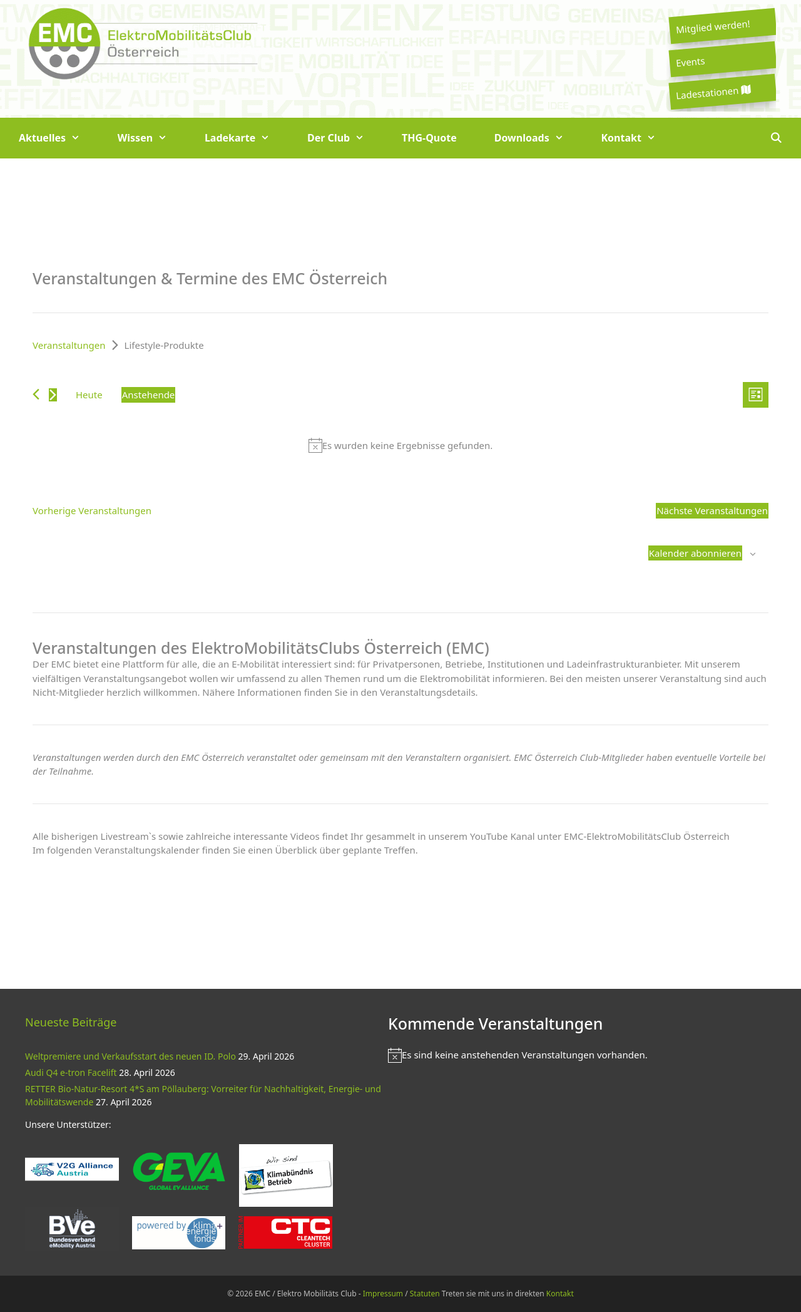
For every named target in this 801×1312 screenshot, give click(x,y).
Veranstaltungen (69, 345)
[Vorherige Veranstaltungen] (36, 394)
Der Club (345, 138)
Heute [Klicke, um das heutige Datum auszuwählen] (89, 394)
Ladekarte (246, 138)
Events (690, 61)
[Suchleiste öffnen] (775, 138)
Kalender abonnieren (695, 553)
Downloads (538, 138)
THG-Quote (429, 138)
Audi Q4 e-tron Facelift (71, 1072)
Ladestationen (712, 92)
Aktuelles (59, 138)
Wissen (152, 138)
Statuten (425, 1293)
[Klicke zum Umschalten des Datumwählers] (148, 395)
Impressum (383, 1293)
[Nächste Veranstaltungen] (53, 394)
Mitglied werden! (712, 26)
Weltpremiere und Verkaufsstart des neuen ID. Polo (130, 1056)
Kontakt (638, 138)
